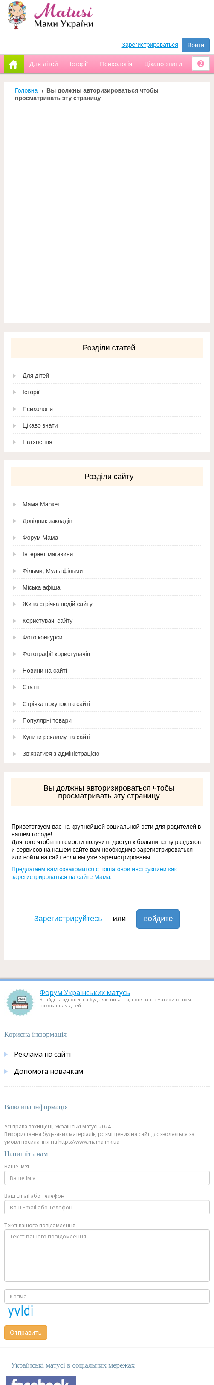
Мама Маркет (41, 504)
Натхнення (37, 442)
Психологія (38, 408)
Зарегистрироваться (150, 44)
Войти (196, 45)
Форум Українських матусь (85, 992)
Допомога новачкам (48, 1071)
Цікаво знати (40, 425)
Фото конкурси (43, 637)
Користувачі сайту (47, 620)
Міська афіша (42, 587)
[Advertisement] (104, 210)
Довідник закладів (47, 521)
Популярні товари (47, 720)
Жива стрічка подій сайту (58, 604)
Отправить (26, 1332)
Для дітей (36, 375)
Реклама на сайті (42, 1054)
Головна (26, 90)
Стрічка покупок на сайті (56, 703)
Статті (31, 687)
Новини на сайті (45, 670)
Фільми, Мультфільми (53, 570)
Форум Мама (40, 537)
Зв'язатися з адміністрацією (61, 753)
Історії (31, 392)
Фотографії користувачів (56, 654)
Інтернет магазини (48, 554)
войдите (158, 918)
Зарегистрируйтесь (68, 918)
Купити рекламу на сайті (56, 737)
